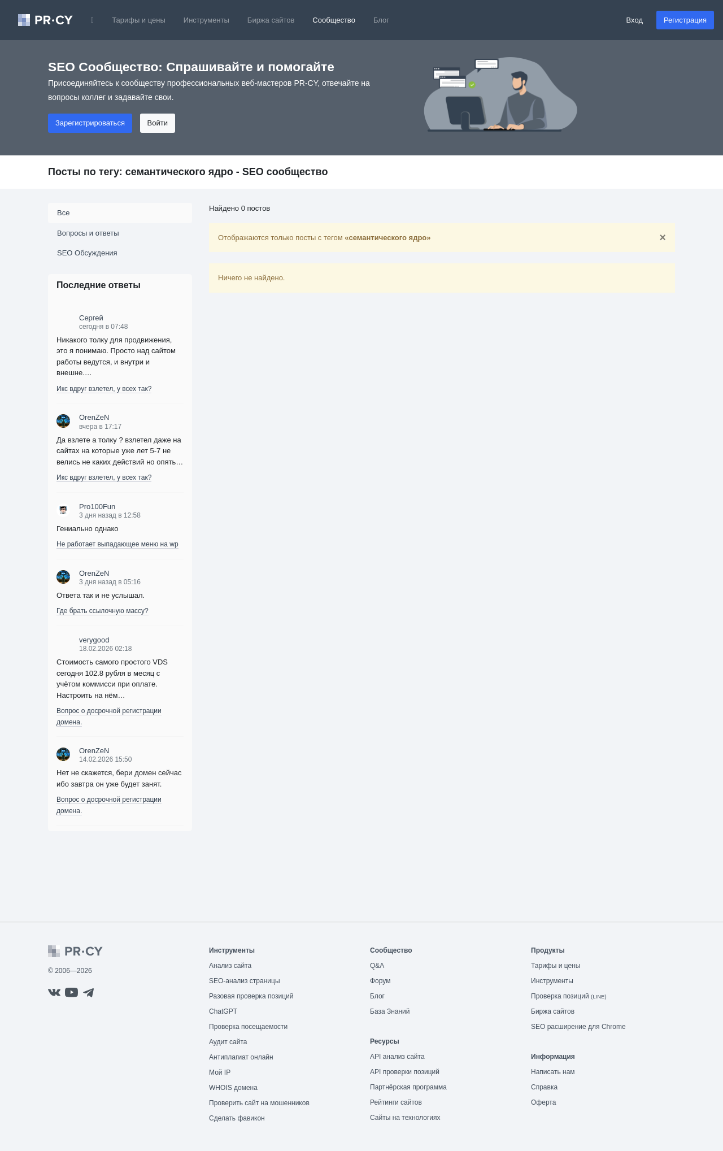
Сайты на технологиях (405, 1118)
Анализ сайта (230, 966)
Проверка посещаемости (248, 1027)
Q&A (377, 966)
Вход (634, 20)
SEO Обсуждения (87, 253)
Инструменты (206, 20)
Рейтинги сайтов (396, 1102)
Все (63, 213)
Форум (380, 981)
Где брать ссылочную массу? (102, 611)
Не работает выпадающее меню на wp (117, 544)
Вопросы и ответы (88, 233)
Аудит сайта (228, 1042)
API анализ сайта (397, 1057)
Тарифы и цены (138, 20)
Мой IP (219, 1072)
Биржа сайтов (271, 20)
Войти (157, 123)
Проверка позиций (569, 996)
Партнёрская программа (408, 1087)
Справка (544, 1087)
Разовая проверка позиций (251, 996)
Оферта (543, 1102)
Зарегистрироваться (90, 123)
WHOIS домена (233, 1088)
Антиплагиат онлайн (241, 1057)
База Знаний (390, 1011)
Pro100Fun (97, 506)
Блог (381, 20)
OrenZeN (94, 417)
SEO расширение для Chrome (578, 1027)
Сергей (91, 318)
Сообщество (333, 20)
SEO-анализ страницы (244, 981)
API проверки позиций (404, 1072)
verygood (94, 640)
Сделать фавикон (237, 1118)
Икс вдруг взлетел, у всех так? (103, 389)
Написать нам (553, 1072)
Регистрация (685, 20)
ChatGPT (223, 1011)
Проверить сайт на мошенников (259, 1103)
